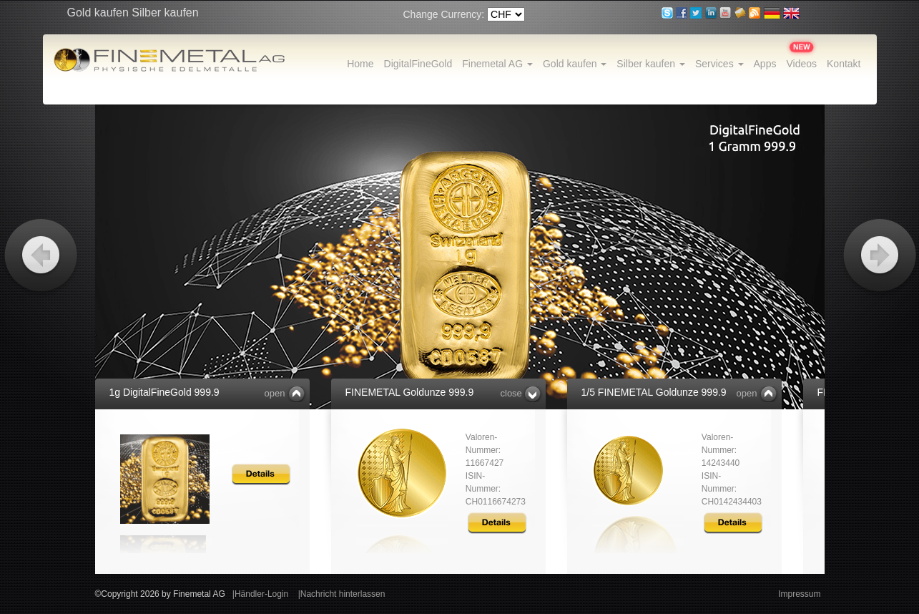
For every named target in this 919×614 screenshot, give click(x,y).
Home (360, 63)
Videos (801, 63)
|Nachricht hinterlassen (341, 594)
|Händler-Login (260, 594)
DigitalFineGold (418, 63)
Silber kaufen (650, 63)
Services (719, 63)
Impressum (799, 594)
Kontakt (843, 63)
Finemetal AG (497, 63)
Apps (765, 63)
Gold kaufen (574, 63)
